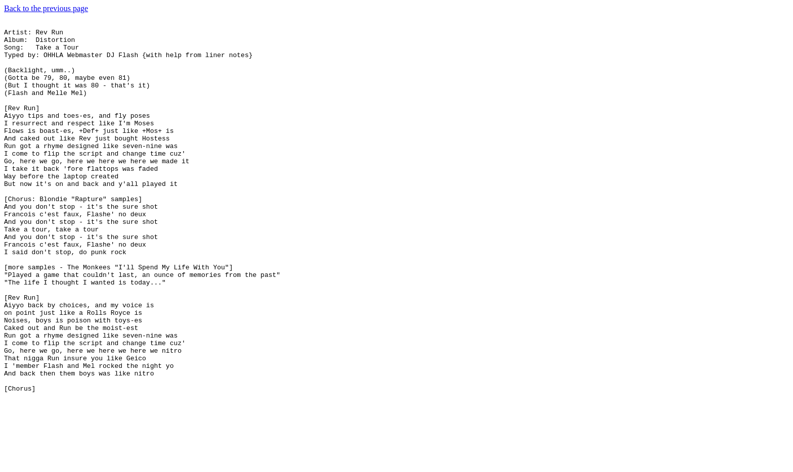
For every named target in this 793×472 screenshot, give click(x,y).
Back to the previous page (46, 8)
